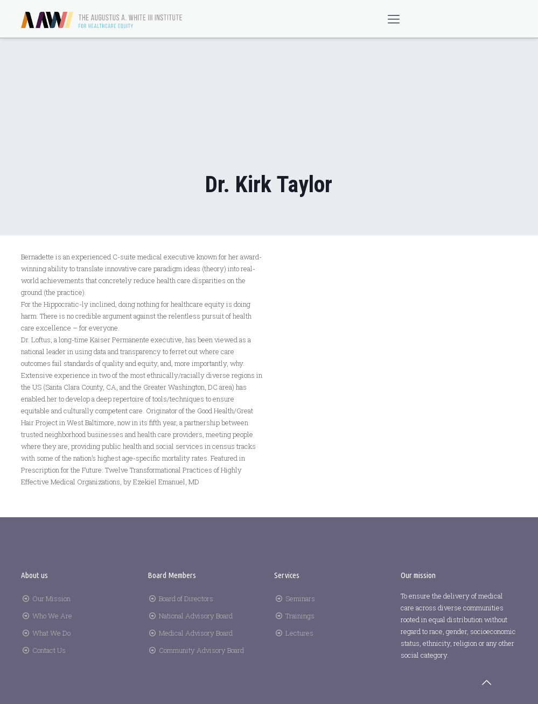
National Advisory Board (196, 616)
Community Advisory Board (201, 650)
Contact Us (49, 650)
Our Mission (51, 598)
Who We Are (52, 616)
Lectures (299, 633)
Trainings (300, 616)
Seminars (300, 598)
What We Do (51, 633)
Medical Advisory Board (196, 633)
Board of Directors (186, 598)
